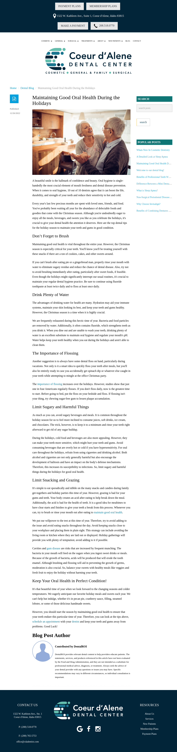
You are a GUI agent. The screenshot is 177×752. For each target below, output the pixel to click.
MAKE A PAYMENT (73, 25)
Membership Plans (149, 729)
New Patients (149, 724)
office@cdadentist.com (27, 741)
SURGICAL (73, 41)
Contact (137, 41)
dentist (75, 621)
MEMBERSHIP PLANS (103, 6)
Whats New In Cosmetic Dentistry (153, 150)
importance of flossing (49, 384)
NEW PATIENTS (115, 41)
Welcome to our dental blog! (150, 170)
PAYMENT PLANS (69, 6)
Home (13, 88)
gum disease (53, 548)
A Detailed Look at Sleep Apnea (152, 156)
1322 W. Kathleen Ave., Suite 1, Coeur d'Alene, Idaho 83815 (88, 15)
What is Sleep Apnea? (147, 190)
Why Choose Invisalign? (148, 204)
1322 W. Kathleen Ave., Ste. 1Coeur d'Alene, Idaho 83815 (27, 715)
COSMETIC (46, 41)
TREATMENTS (88, 41)
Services (149, 719)
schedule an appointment (46, 621)
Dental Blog (27, 88)
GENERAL (60, 41)
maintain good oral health (108, 512)
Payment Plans (149, 734)
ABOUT (101, 41)
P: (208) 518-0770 (27, 727)
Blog (127, 41)
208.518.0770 (104, 26)
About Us (149, 714)
